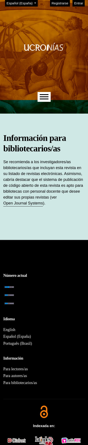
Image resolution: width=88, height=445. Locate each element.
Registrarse (60, 3)
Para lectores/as (15, 369)
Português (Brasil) (17, 343)
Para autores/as (15, 376)
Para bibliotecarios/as (20, 383)
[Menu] (44, 97)
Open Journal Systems (23, 203)
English (9, 329)
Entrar (78, 3)
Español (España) (22, 3)
